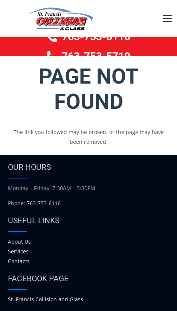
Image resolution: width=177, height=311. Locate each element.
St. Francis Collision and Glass (45, 299)
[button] (167, 18)
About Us (19, 241)
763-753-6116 (44, 203)
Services (18, 251)
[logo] (60, 19)
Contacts (19, 261)
